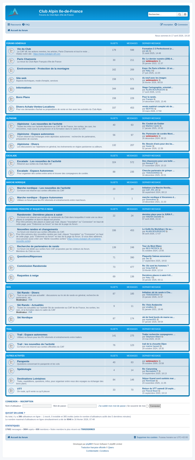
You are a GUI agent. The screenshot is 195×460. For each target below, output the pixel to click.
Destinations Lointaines (31, 378)
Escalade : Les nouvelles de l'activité (39, 161)
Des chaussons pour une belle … (158, 161)
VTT (19, 388)
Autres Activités (15, 356)
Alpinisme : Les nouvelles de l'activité (39, 123)
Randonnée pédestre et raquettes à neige (29, 209)
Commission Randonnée (32, 266)
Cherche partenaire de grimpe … (158, 170)
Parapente (23, 361)
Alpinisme (11, 118)
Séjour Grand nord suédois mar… (159, 378)
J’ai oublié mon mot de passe (111, 406)
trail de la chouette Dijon (154, 344)
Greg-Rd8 (150, 268)
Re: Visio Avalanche (152, 305)
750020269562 (153, 173)
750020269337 (153, 295)
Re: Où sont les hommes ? (155, 266)
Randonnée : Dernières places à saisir (39, 214)
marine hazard (152, 346)
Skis (8, 287)
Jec (147, 258)
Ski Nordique (25, 317)
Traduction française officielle (93, 447)
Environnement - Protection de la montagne (43, 68)
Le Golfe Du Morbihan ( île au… (157, 229)
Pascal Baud (152, 391)
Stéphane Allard (153, 336)
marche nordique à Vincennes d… (159, 197)
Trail (9, 329)
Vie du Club (24, 48)
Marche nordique (16, 182)
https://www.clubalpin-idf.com (46, 54)
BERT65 (150, 109)
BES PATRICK (152, 248)
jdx (147, 51)
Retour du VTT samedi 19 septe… (159, 388)
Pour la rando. (149, 97)
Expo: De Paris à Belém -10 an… (158, 68)
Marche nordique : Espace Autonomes (40, 197)
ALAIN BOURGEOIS (155, 89)
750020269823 (88, 429)
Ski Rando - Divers (28, 292)
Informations (23, 87)
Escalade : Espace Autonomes (35, 170)
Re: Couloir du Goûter (153, 123)
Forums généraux (16, 43)
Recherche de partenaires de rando (38, 246)
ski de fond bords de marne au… (158, 317)
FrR (30, 300)
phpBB (89, 444)
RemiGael (150, 381)
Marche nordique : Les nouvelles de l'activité (43, 188)
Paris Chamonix (26, 59)
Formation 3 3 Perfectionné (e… (158, 48)
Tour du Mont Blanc (152, 246)
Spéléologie (24, 369)
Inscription (26, 401)
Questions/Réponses (29, 256)
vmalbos (150, 307)
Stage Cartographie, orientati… (157, 87)
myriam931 (151, 319)
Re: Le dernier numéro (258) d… (158, 59)
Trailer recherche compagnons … (158, 334)
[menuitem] (26, 24)
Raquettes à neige (28, 275)
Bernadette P (152, 371)
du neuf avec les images (154, 78)
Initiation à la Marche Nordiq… (157, 188)
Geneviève (151, 199)
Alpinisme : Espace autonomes (35, 134)
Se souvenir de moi (137, 406)
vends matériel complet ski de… (158, 106)
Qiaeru (111, 447)
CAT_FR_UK (152, 190)
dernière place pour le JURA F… (158, 214)
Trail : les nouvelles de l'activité (36, 344)
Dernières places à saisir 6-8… (157, 275)
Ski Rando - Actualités (30, 305)
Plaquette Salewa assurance (156, 256)
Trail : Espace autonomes (32, 334)
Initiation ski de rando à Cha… (157, 292)
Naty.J (149, 70)
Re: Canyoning (149, 369)
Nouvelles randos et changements (37, 229)
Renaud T (150, 163)
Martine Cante (152, 126)
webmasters (152, 61)
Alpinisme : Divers (28, 144)
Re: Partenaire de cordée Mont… (158, 134)
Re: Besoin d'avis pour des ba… (158, 144)
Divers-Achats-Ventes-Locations (35, 106)
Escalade (11, 156)
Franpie (149, 99)
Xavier (149, 146)
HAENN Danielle (153, 217)
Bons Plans (23, 97)
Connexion (11, 401)
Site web (21, 78)
